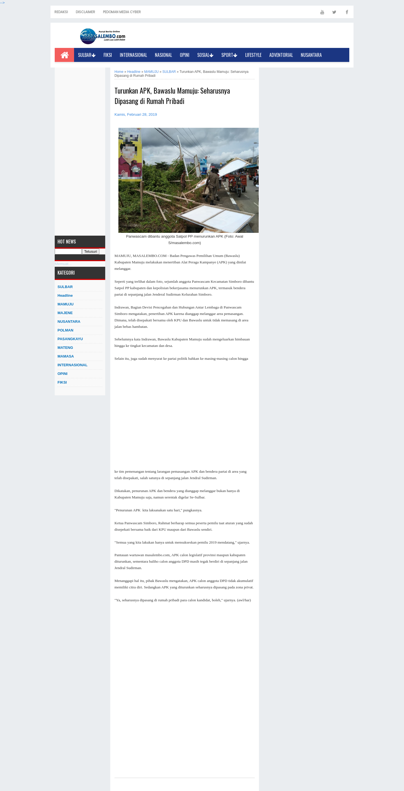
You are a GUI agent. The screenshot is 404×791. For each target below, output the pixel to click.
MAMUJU (66, 304)
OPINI (184, 55)
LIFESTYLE (253, 55)
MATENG (65, 347)
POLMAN (65, 330)
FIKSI (108, 55)
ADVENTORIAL (281, 55)
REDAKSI (61, 12)
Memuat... (63, 264)
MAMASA (66, 356)
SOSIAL (205, 55)
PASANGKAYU (70, 339)
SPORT (229, 55)
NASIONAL (163, 55)
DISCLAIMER (85, 12)
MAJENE (65, 313)
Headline (65, 295)
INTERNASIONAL (133, 55)
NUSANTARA (311, 55)
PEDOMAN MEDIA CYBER (122, 12)
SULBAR (87, 55)
